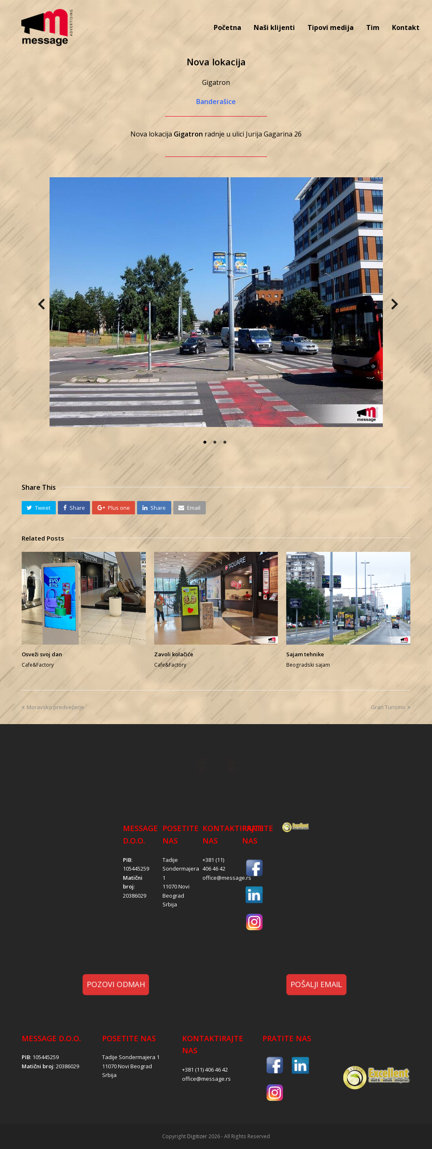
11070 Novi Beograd (127, 1066)
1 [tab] (206, 442)
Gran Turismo (390, 707)
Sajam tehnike (305, 654)
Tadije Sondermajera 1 (180, 868)
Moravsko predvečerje (53, 707)
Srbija (169, 904)
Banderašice (216, 101)
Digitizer (197, 1136)
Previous (42, 307)
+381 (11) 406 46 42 (205, 1069)
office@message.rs (226, 877)
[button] (39, 507)
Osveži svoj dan (42, 654)
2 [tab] (216, 442)
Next (384, 307)
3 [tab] (226, 442)
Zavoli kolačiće (173, 654)
